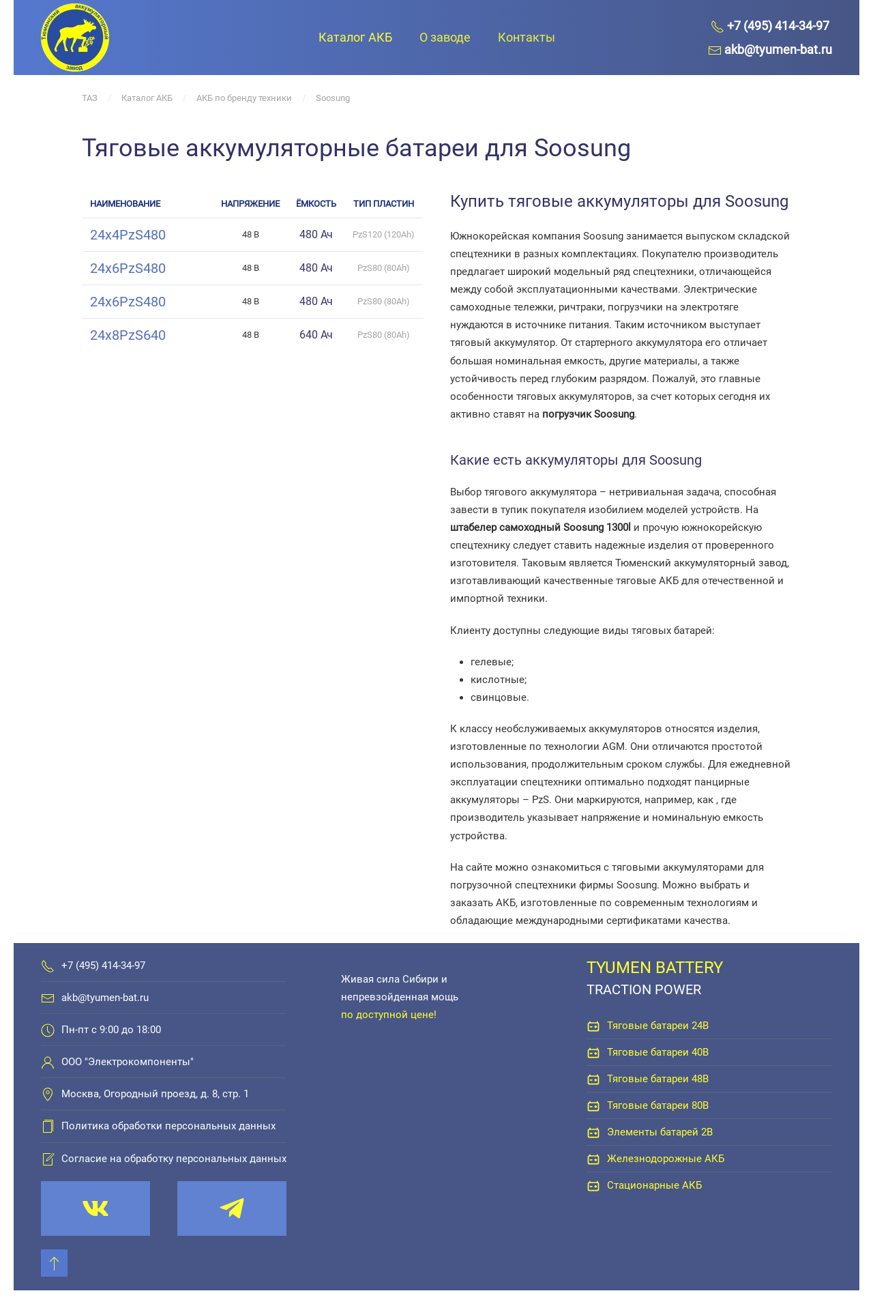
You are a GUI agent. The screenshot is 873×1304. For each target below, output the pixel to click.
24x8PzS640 (128, 335)
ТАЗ (90, 98)
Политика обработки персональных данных (168, 1126)
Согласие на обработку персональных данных (173, 1159)
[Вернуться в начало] (75, 37)
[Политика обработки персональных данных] (48, 1126)
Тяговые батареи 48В (658, 1079)
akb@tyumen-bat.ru (105, 997)
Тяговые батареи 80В (658, 1105)
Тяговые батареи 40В (658, 1052)
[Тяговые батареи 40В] (593, 1052)
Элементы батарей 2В (660, 1132)
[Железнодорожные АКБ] (593, 1159)
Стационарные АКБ (654, 1185)
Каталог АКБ (355, 37)
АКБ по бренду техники (244, 98)
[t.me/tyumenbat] (231, 1208)
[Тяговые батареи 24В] (593, 1025)
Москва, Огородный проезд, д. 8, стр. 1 (155, 1094)
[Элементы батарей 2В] (593, 1132)
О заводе (445, 37)
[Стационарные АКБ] (593, 1185)
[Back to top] (54, 1263)
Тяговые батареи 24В (658, 1025)
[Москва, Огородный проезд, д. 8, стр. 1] (48, 1094)
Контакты (526, 37)
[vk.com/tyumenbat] (95, 1208)
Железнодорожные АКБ (665, 1159)
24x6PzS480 (128, 268)
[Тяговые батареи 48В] (593, 1079)
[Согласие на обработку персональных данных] (48, 1159)
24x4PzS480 (128, 235)
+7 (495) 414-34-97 (103, 965)
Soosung (333, 98)
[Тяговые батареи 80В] (593, 1105)
